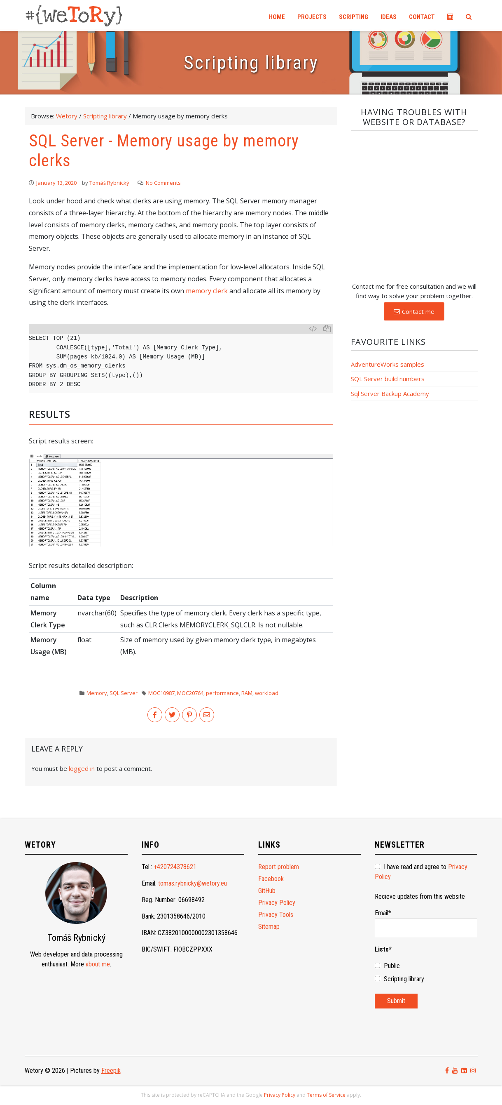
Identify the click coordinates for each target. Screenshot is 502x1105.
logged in (82, 768)
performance (222, 693)
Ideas (389, 17)
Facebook (271, 879)
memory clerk (207, 290)
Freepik (111, 1070)
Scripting (353, 17)
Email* (426, 923)
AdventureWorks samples (387, 364)
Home (277, 17)
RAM (246, 693)
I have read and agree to (421, 872)
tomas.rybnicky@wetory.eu (192, 883)
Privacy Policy (276, 903)
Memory (96, 693)
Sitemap (269, 927)
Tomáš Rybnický (109, 182)
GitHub (267, 891)
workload (266, 693)
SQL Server (124, 693)
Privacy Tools (275, 915)
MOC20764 (190, 693)
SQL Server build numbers (388, 379)
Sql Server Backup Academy (390, 393)
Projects (312, 17)
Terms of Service (326, 1094)
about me (98, 964)
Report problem (278, 867)
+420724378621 (175, 867)
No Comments (163, 182)
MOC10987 (161, 693)
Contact (422, 17)
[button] (414, 311)
